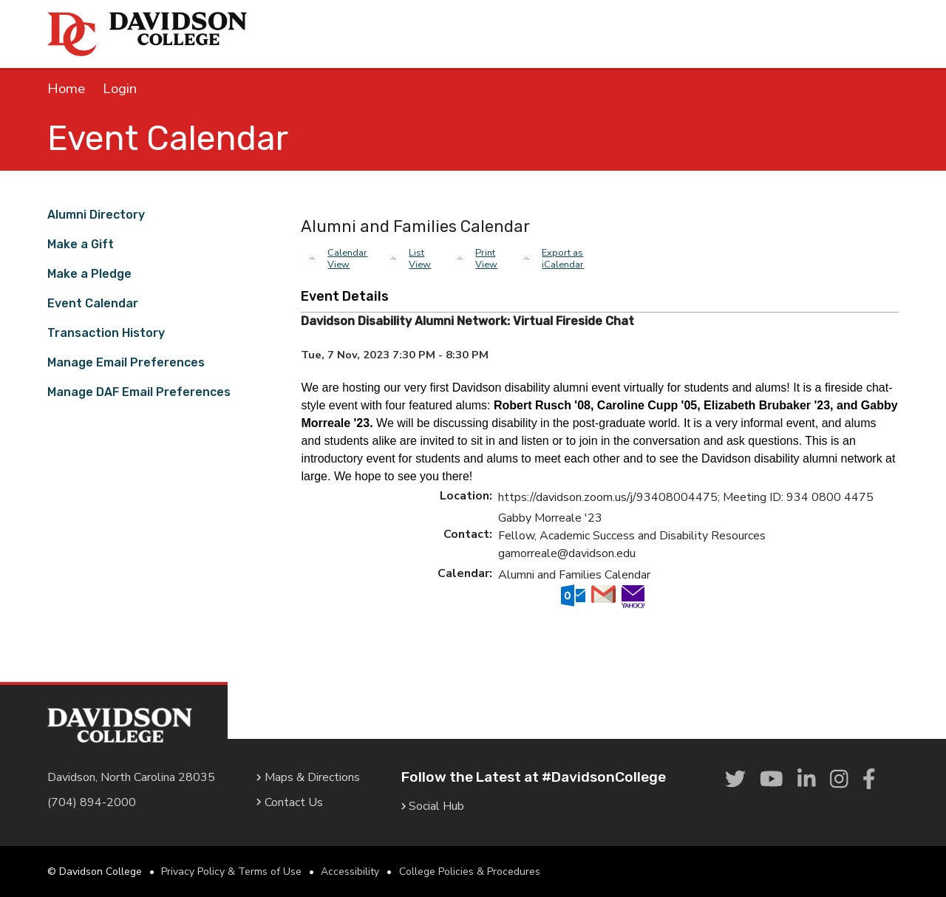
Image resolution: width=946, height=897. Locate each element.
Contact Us (289, 802)
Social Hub (433, 806)
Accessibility (350, 871)
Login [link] (120, 88)
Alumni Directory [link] (96, 215)
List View (420, 258)
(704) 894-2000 (91, 802)
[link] (735, 779)
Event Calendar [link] (92, 303)
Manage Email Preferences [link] (126, 362)
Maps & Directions (308, 777)
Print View (486, 258)
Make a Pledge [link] (89, 274)
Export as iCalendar (563, 258)
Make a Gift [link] (80, 244)
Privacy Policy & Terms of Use (231, 871)
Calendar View (347, 258)
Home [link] (66, 88)
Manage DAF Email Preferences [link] (139, 392)
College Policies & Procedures (469, 871)
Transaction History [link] (106, 333)
